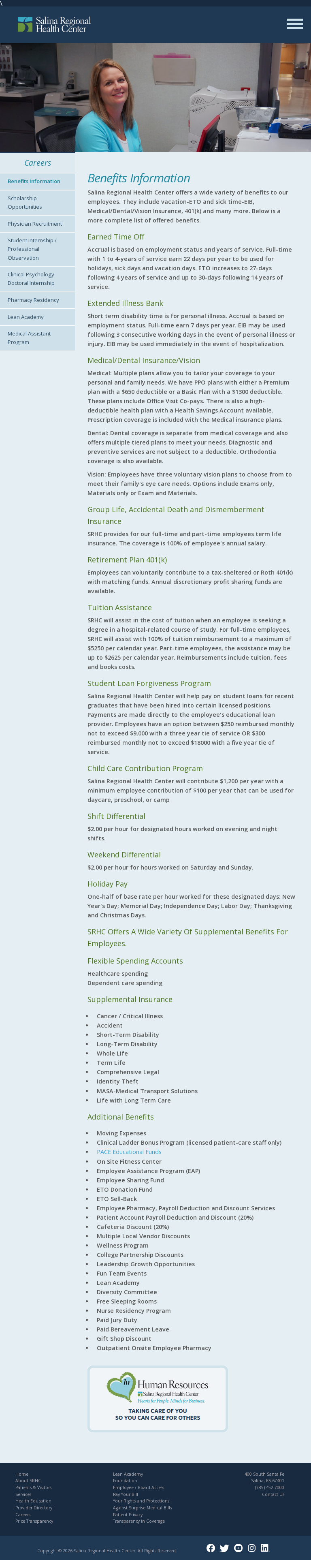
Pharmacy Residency (33, 299)
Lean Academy (26, 317)
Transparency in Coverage (139, 1521)
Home (21, 1474)
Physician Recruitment (35, 223)
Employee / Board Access (138, 1487)
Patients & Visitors (33, 1487)
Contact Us (273, 1494)
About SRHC (28, 1480)
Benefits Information (34, 181)
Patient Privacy (128, 1514)
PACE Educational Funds (129, 1152)
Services (23, 1494)
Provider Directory (33, 1508)
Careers (22, 1514)
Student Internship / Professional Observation (32, 249)
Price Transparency (34, 1521)
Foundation (125, 1480)
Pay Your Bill (125, 1494)
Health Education (33, 1501)
